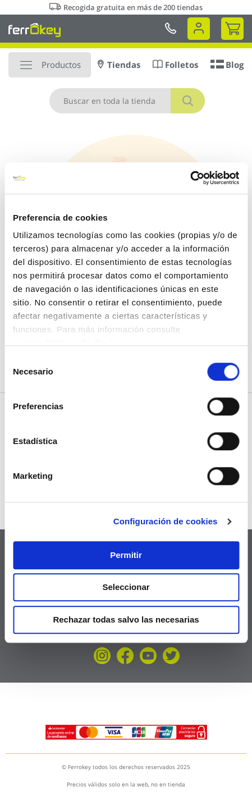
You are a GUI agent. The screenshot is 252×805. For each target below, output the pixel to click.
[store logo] (34, 30)
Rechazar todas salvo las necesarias (126, 619)
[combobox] (127, 100)
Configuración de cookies (165, 521)
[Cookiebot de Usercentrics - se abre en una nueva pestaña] (190, 178)
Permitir (126, 555)
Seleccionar (125, 587)
